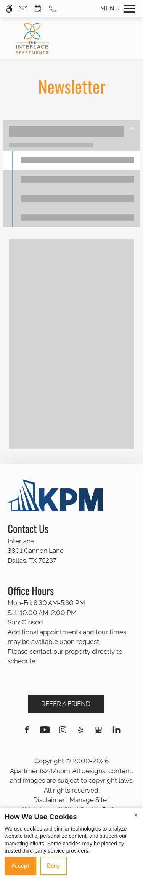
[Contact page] (23, 8)
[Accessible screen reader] (9, 8)
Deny (53, 866)
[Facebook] (27, 733)
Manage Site (88, 800)
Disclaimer (49, 800)
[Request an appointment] (37, 8)
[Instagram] (62, 733)
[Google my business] (98, 733)
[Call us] (52, 8)
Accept (20, 866)
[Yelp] (80, 733)
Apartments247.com (40, 771)
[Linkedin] (116, 733)
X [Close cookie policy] (136, 815)
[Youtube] (44, 733)
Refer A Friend (65, 704)
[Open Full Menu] (116, 8)
